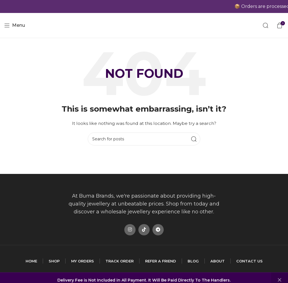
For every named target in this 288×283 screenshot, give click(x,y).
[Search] (265, 25)
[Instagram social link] (130, 229)
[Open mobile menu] (14, 25)
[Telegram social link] (158, 229)
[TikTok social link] (144, 229)
